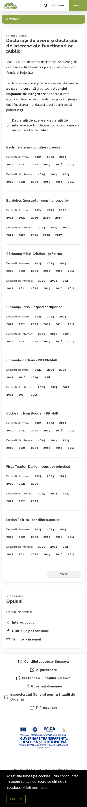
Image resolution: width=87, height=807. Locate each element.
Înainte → (64, 574)
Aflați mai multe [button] (35, 787)
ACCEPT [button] (16, 799)
